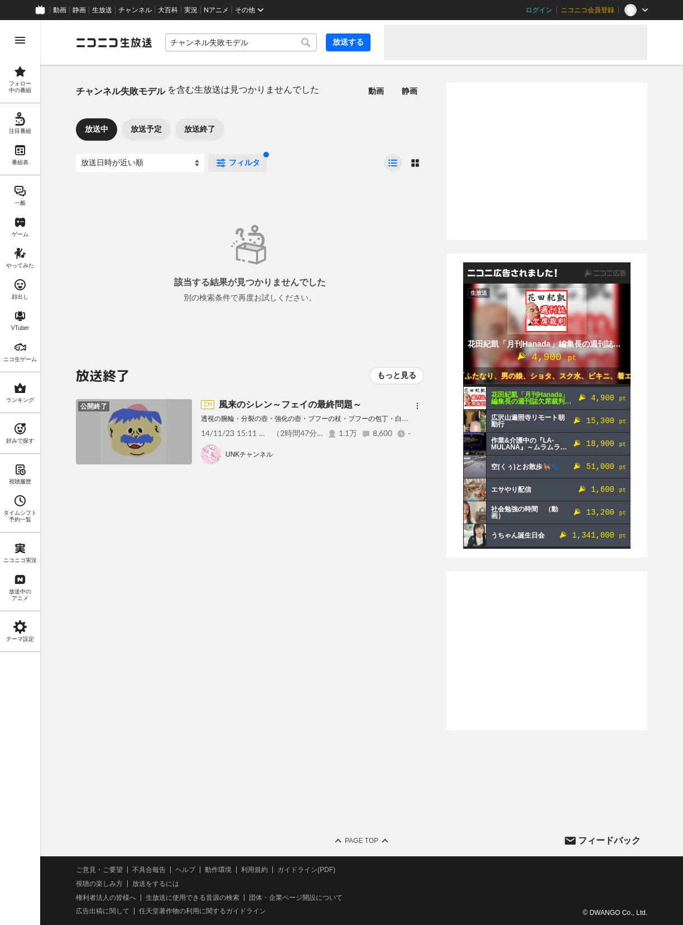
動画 (59, 10)
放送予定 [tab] (146, 128)
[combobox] (241, 42)
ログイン (539, 10)
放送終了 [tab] (199, 128)
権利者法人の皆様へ (106, 898)
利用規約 (254, 869)
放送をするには (155, 883)
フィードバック (609, 840)
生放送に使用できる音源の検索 (192, 897)
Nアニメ (216, 10)
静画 (79, 10)
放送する (348, 41)
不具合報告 (149, 869)
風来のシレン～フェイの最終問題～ (290, 404)
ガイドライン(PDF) (306, 869)
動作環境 (218, 869)
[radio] (393, 163)
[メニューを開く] (20, 40)
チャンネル (135, 10)
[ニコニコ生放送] (114, 42)
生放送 (102, 10)
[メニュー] (417, 406)
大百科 (168, 10)
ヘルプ (185, 869)
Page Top (361, 841)
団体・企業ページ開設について (296, 897)
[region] (20, 472)
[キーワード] (241, 42)
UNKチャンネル (249, 454)
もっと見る (396, 375)
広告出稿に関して (102, 911)
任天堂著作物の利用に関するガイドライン (202, 911)
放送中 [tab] (96, 128)
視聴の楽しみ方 (99, 884)
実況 (191, 10)
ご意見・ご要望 (99, 870)
